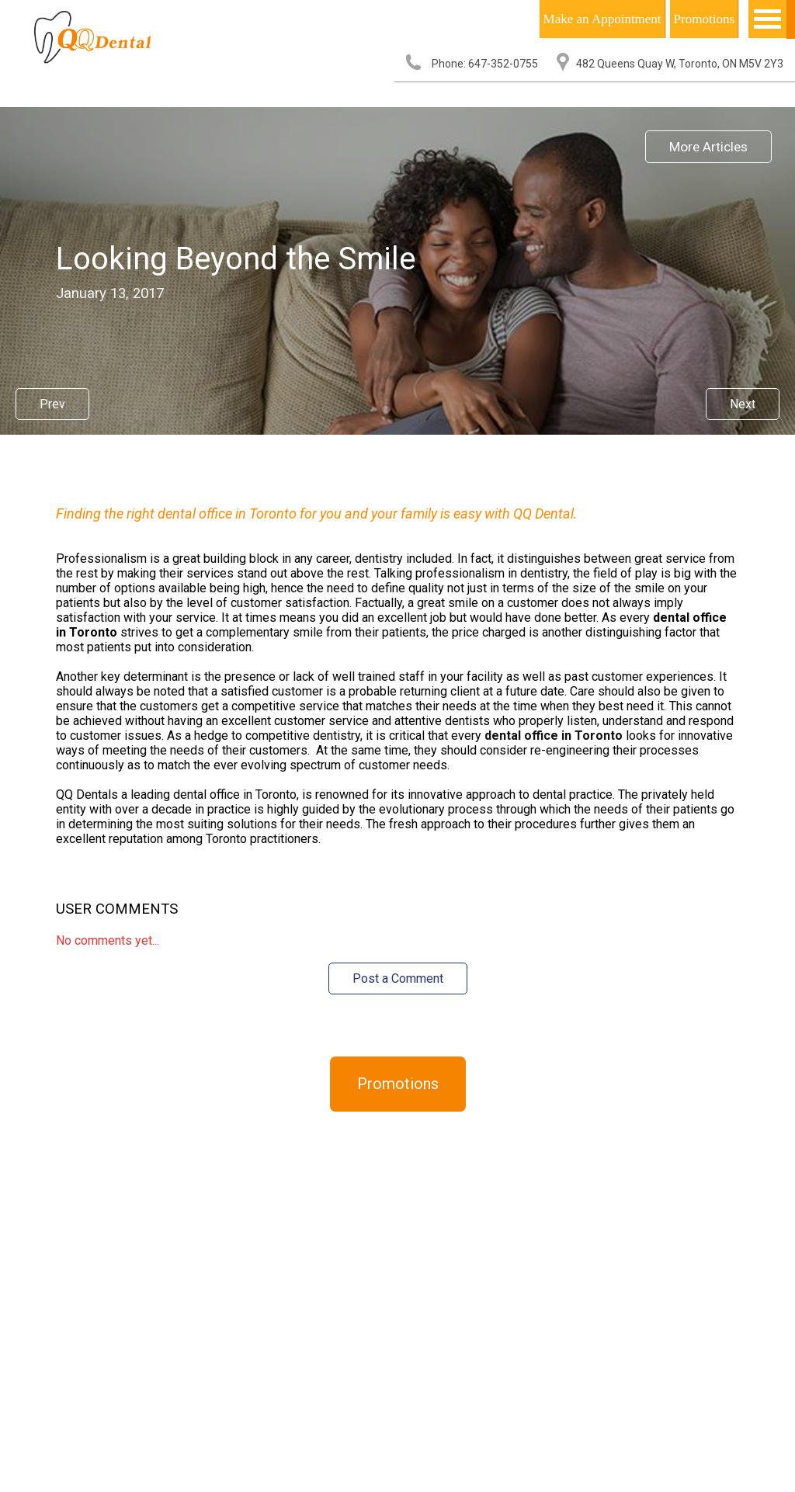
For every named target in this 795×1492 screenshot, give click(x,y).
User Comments (117, 909)
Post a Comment (397, 978)
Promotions (704, 19)
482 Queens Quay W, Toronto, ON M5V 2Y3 (679, 63)
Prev (52, 404)
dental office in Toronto (553, 735)
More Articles (708, 146)
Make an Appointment (602, 19)
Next (742, 404)
